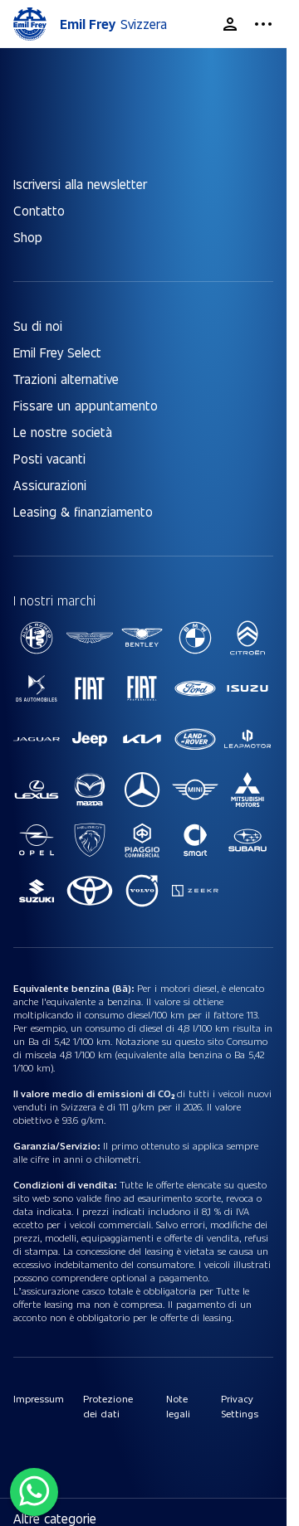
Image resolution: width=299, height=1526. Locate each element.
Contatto (39, 210)
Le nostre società (62, 431)
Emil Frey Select (57, 352)
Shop (27, 236)
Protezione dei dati (107, 1406)
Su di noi (37, 325)
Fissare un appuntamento (85, 405)
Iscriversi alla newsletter (80, 183)
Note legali (178, 1406)
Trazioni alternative (66, 378)
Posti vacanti (49, 458)
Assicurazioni (49, 484)
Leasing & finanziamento (83, 511)
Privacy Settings (239, 1406)
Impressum (38, 1398)
